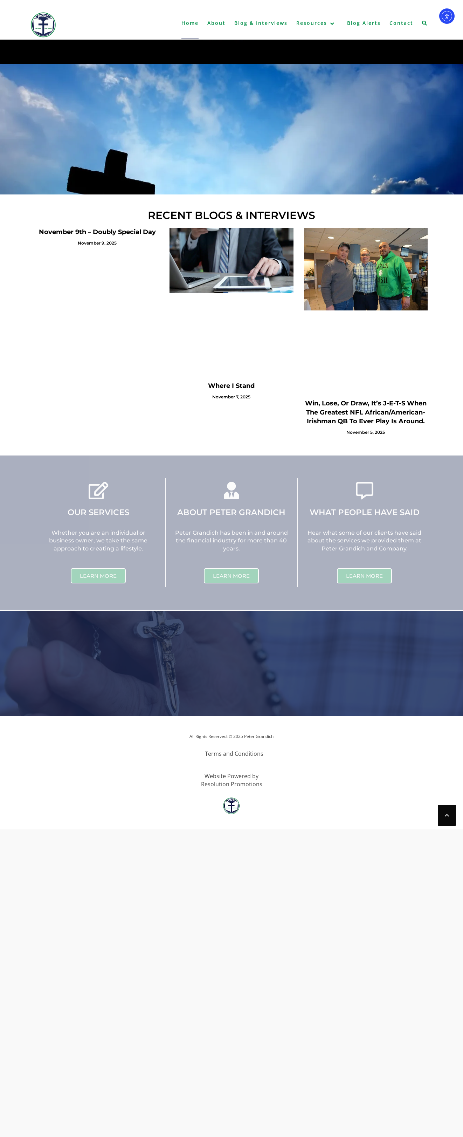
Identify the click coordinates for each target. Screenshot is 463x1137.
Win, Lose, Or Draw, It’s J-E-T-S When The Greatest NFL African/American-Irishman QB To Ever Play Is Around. (366, 412)
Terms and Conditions (234, 754)
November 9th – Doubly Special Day (97, 232)
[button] (425, 24)
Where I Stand (231, 386)
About (216, 23)
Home (190, 23)
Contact (401, 23)
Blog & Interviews (261, 23)
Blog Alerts (364, 23)
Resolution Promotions (231, 784)
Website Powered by (231, 776)
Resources (311, 23)
